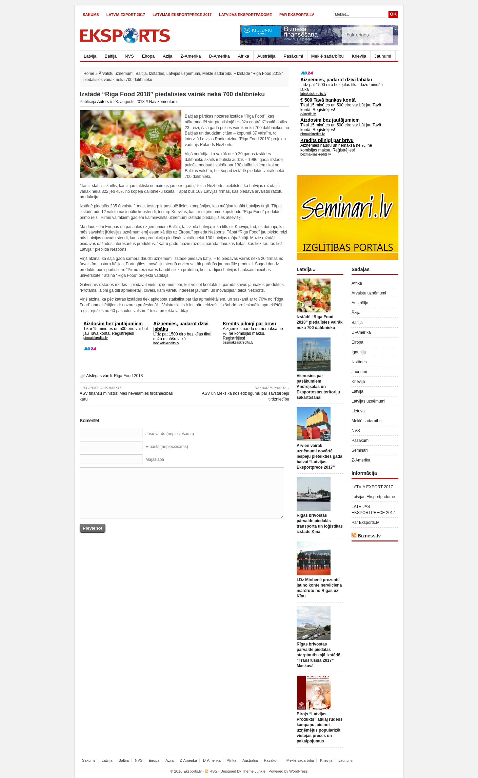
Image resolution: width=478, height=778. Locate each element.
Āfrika (243, 56)
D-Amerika (219, 56)
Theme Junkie (253, 771)
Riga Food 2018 (128, 375)
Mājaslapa (154, 459)
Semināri (359, 450)
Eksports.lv (192, 771)
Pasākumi (293, 56)
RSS (213, 771)
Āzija (167, 56)
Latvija (90, 56)
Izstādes (156, 73)
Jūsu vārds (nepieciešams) (169, 433)
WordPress (298, 771)
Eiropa (148, 56)
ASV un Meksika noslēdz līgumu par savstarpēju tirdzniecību (239, 393)
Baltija (111, 56)
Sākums (91, 15)
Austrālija (266, 56)
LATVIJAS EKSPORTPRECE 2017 (182, 15)
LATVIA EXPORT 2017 (125, 15)
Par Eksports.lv (296, 15)
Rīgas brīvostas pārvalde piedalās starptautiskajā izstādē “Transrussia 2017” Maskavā (318, 655)
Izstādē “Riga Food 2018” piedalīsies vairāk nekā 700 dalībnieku (319, 322)
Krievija (359, 56)
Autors (103, 101)
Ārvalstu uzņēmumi (116, 73)
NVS (129, 56)
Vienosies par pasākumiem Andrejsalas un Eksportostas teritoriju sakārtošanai (318, 386)
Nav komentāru (163, 101)
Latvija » (306, 269)
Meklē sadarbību (327, 56)
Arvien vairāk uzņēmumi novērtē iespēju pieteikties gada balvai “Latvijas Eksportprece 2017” (319, 456)
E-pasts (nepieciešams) (166, 446)
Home (88, 73)
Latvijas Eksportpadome (245, 15)
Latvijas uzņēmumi (183, 73)
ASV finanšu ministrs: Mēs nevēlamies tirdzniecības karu (130, 393)
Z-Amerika (191, 56)
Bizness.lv (369, 535)
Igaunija (359, 352)
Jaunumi (382, 56)
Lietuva (358, 411)
